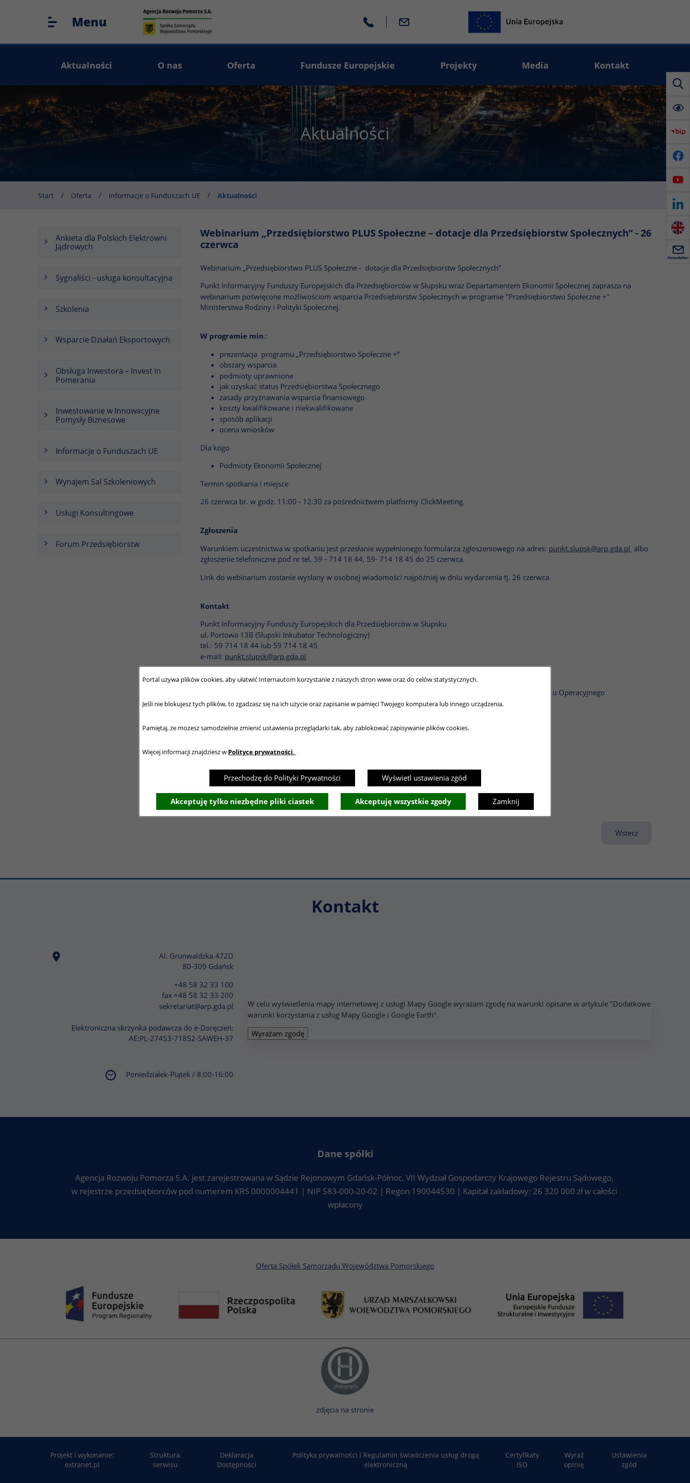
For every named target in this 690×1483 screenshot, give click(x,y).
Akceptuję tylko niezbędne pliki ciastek (242, 801)
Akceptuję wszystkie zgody (403, 801)
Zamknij (506, 801)
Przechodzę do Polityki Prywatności (282, 778)
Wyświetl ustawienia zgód (424, 778)
